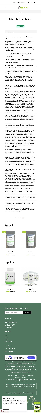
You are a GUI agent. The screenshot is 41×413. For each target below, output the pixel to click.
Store (6, 337)
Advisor (37, 403)
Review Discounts (8, 343)
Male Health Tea (10, 253)
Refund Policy (30, 377)
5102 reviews (33, 293)
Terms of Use (10, 377)
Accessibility (23, 379)
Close (6, 408)
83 (20, 220)
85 (25, 220)
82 (18, 220)
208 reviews (12, 293)
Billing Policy (17, 379)
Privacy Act (24, 377)
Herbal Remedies (19, 381)
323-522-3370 (13, 324)
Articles (6, 339)
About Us (6, 335)
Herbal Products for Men (29, 381)
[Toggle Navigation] (5, 7)
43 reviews (33, 254)
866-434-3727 (11, 323)
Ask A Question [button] (20, 26)
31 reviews (13, 254)
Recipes (6, 341)
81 (15, 220)
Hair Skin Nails (10, 291)
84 (23, 220)
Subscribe (27, 314)
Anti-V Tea (31, 253)
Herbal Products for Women (20, 382)
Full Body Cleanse (31, 291)
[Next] (30, 220)
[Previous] (10, 220)
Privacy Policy (17, 377)
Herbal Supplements (10, 381)
